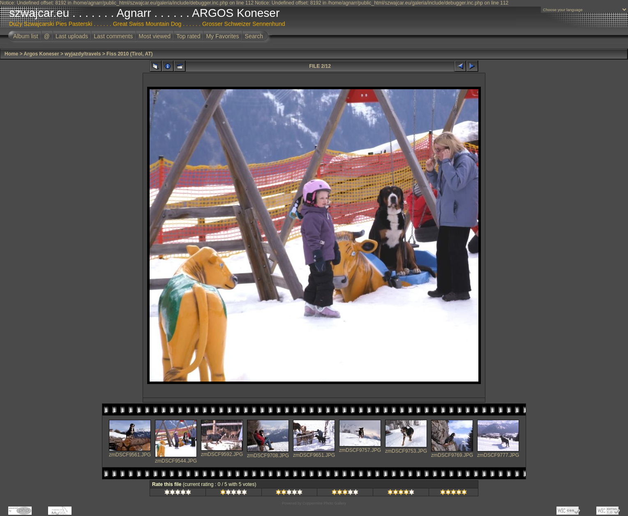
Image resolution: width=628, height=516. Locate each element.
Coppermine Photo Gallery (324, 503)
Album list (25, 36)
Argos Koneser (41, 54)
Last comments (113, 36)
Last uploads (71, 36)
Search (254, 36)
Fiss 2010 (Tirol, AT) (129, 54)
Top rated (188, 36)
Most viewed (155, 36)
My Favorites (222, 36)
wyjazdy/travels (83, 54)
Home (11, 54)
